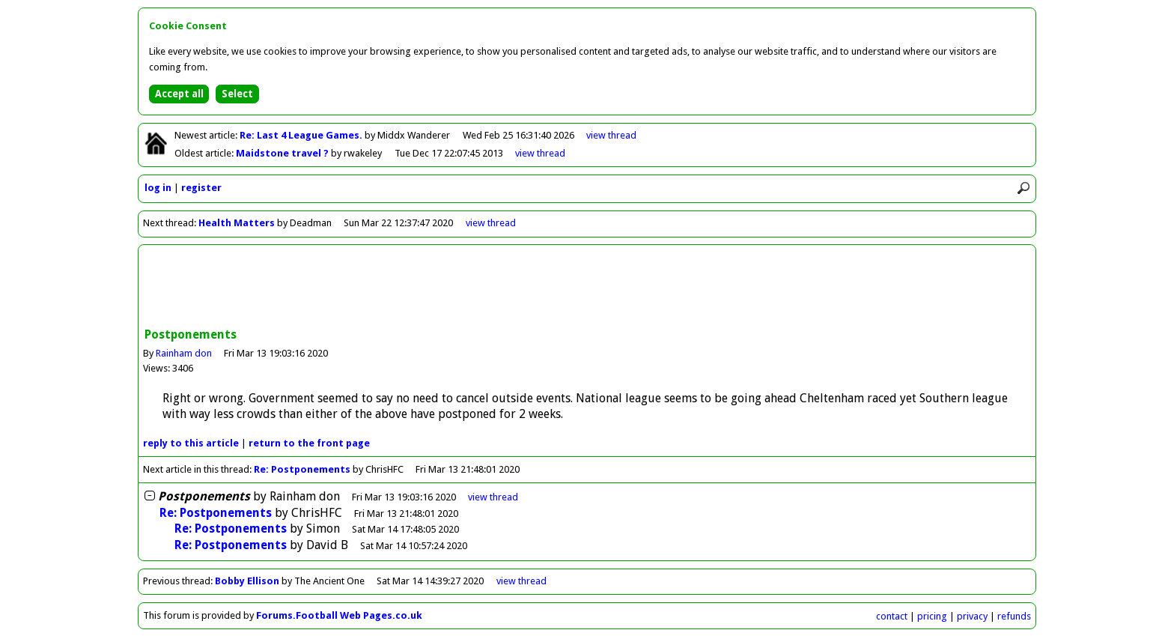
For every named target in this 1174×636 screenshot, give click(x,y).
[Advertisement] (587, 287)
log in (158, 187)
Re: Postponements (302, 469)
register (201, 187)
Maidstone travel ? (283, 153)
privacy (972, 616)
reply (191, 443)
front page (309, 443)
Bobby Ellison (247, 581)
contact (891, 616)
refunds (1014, 616)
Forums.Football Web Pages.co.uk (339, 615)
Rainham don (184, 353)
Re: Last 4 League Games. (302, 135)
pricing (932, 616)
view (611, 135)
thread (493, 497)
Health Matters (237, 222)
